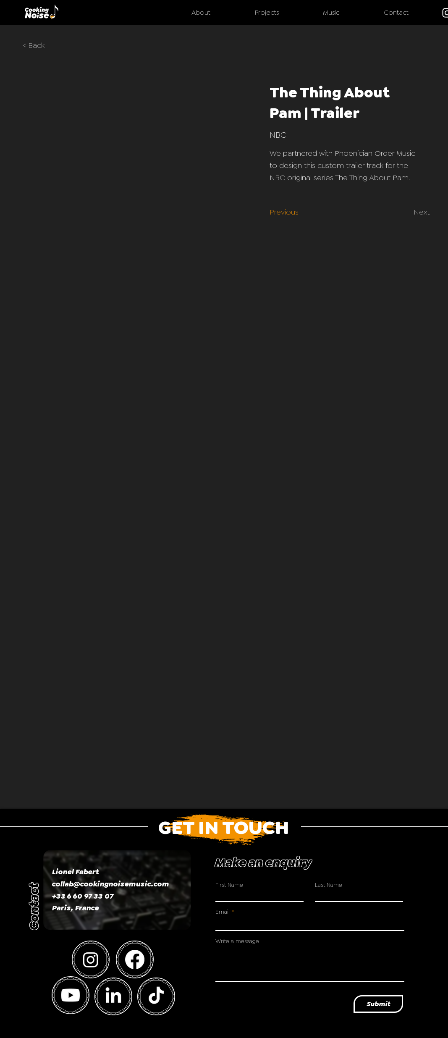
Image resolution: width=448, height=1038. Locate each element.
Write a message (237, 941)
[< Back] (39, 45)
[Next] (417, 212)
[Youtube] (70, 995)
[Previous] (286, 212)
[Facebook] (134, 959)
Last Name (328, 885)
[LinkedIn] (113, 996)
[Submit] (378, 1004)
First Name (229, 885)
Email (222, 912)
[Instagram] (91, 959)
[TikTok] (156, 996)
